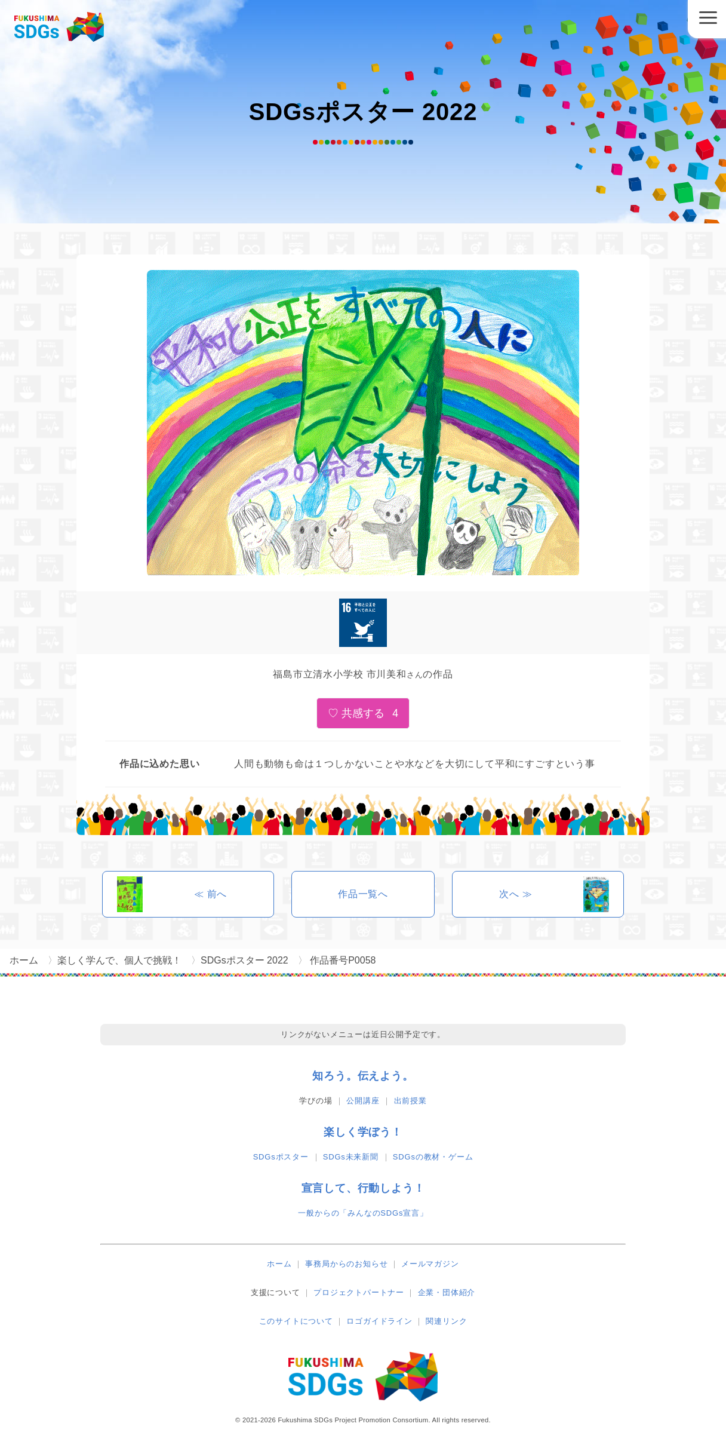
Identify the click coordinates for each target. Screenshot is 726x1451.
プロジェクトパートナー (358, 1292)
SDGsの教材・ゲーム (433, 1156)
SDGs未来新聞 (351, 1156)
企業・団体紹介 (447, 1292)
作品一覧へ (363, 894)
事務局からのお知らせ (346, 1263)
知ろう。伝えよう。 (362, 1076)
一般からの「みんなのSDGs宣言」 (362, 1212)
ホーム (279, 1263)
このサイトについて (296, 1321)
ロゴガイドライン (379, 1321)
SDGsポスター (281, 1156)
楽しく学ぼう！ (363, 1132)
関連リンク (446, 1321)
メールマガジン (430, 1263)
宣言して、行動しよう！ (363, 1188)
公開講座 (362, 1100)
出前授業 (410, 1100)
